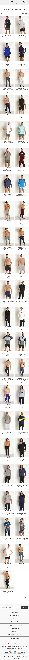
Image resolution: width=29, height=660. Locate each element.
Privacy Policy (25, 656)
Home (8, 7)
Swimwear (14, 619)
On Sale (14, 632)
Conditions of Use (15, 658)
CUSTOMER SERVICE (17, 646)
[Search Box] (24, 2)
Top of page (14, 638)
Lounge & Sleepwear (14, 625)
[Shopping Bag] (27, 2)
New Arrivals (14, 612)
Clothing (14, 622)
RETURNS (9, 646)
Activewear (14, 615)
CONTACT (25, 646)
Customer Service (14, 635)
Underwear (14, 628)
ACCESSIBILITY (10, 648)
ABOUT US (3, 646)
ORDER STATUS (18, 648)
